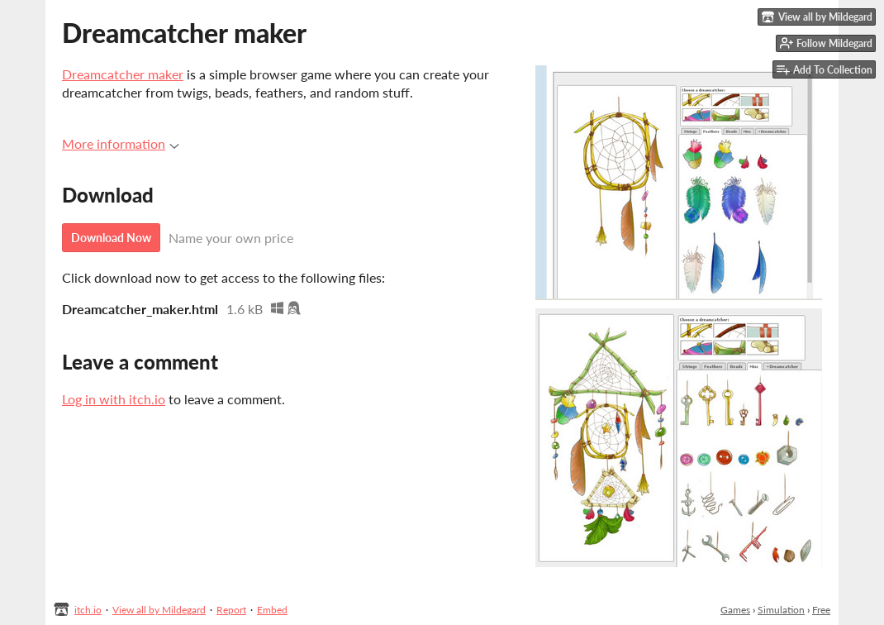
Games (735, 610)
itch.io (88, 610)
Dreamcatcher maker (122, 74)
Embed (272, 610)
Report (231, 610)
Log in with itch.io (113, 399)
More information (120, 143)
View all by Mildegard (159, 610)
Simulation (781, 610)
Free (821, 610)
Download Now (111, 238)
